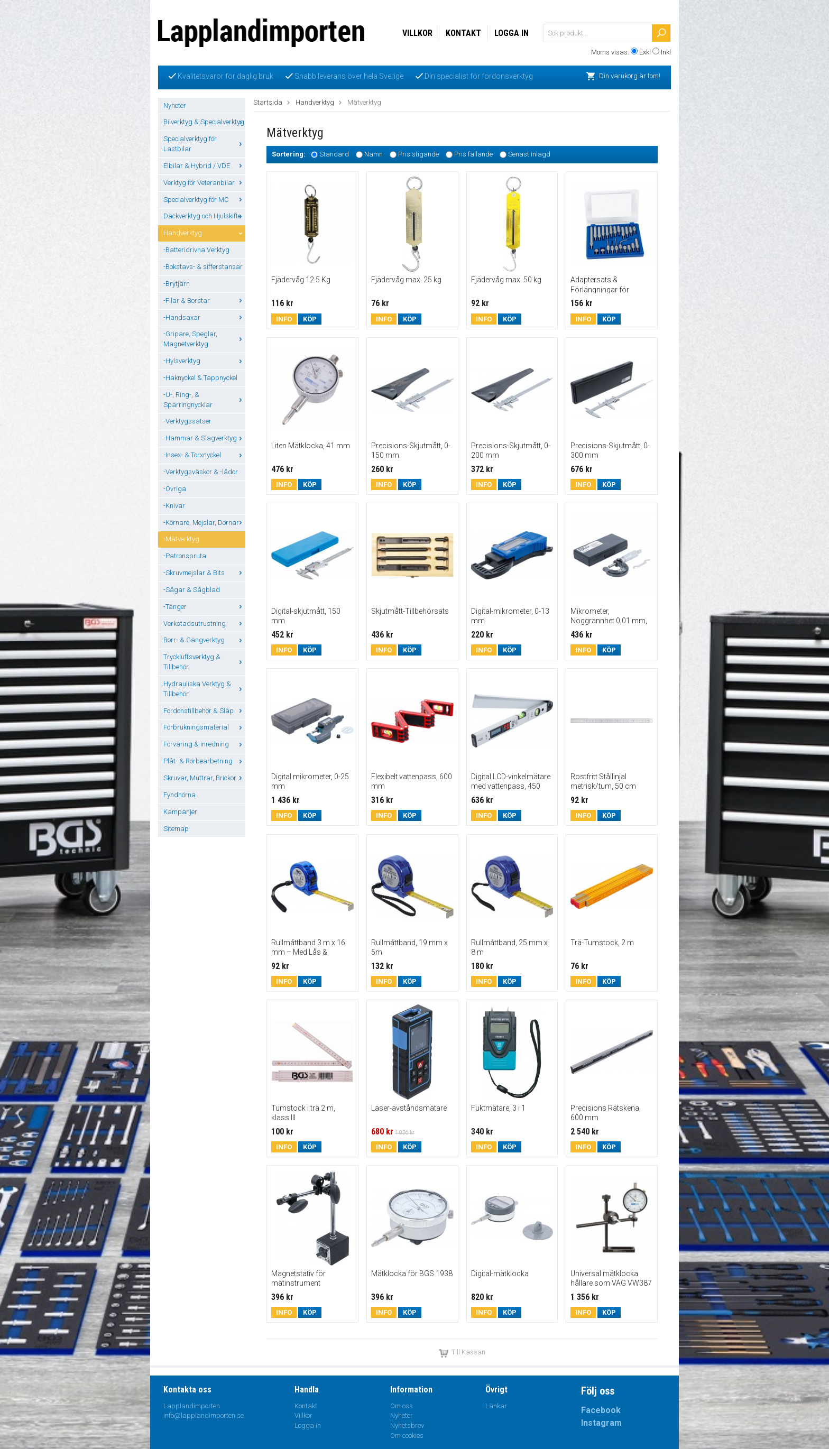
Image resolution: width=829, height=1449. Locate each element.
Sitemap (176, 829)
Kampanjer (180, 812)
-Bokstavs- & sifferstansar (203, 267)
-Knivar (174, 506)
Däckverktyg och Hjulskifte (204, 216)
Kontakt (463, 33)
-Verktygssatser (187, 421)
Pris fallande (473, 155)
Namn (373, 155)
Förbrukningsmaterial (204, 727)
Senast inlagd (529, 155)
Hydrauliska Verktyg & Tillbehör (204, 689)
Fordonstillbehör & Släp (204, 711)
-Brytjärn (176, 284)
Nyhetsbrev (407, 1425)
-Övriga (174, 489)
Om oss (401, 1406)
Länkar (496, 1406)
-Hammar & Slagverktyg (204, 438)
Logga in (511, 33)
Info (284, 319)
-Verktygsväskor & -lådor (200, 472)
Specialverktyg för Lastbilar (204, 144)
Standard (334, 155)
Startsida (267, 102)
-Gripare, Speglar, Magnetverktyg (204, 339)
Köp (310, 319)
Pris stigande (418, 155)
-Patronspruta (184, 556)
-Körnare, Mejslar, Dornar (204, 523)
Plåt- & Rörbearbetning (204, 761)
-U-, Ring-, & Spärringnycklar (204, 400)
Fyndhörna (179, 795)
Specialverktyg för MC (204, 200)
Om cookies (406, 1435)
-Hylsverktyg (204, 361)
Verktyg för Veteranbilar (204, 183)
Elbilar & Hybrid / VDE (204, 166)
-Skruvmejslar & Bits (204, 573)
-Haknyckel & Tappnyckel (200, 378)
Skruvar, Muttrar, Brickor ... (204, 778)
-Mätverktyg (181, 539)
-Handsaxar (204, 317)
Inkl (666, 52)
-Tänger (204, 607)
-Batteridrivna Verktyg (196, 250)
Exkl (645, 52)
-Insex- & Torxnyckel (204, 455)
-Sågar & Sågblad (191, 590)
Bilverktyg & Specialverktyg (204, 122)
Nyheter (174, 105)
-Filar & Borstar (204, 300)
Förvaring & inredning (204, 744)
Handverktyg (204, 233)
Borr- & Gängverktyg (204, 640)
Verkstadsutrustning (204, 623)
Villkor (417, 33)
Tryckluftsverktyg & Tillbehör (204, 662)
